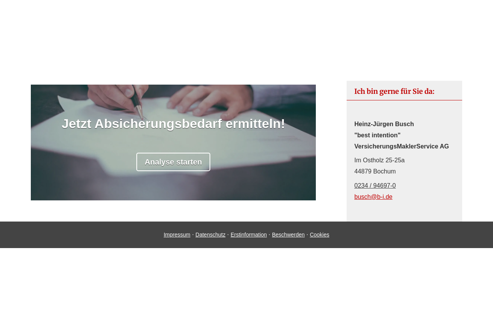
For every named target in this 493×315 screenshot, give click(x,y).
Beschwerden (288, 235)
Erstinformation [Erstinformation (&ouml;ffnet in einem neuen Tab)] (249, 235)
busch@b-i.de (373, 196)
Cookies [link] (319, 235)
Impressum (177, 235)
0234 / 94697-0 (375, 185)
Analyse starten (173, 162)
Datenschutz (211, 235)
